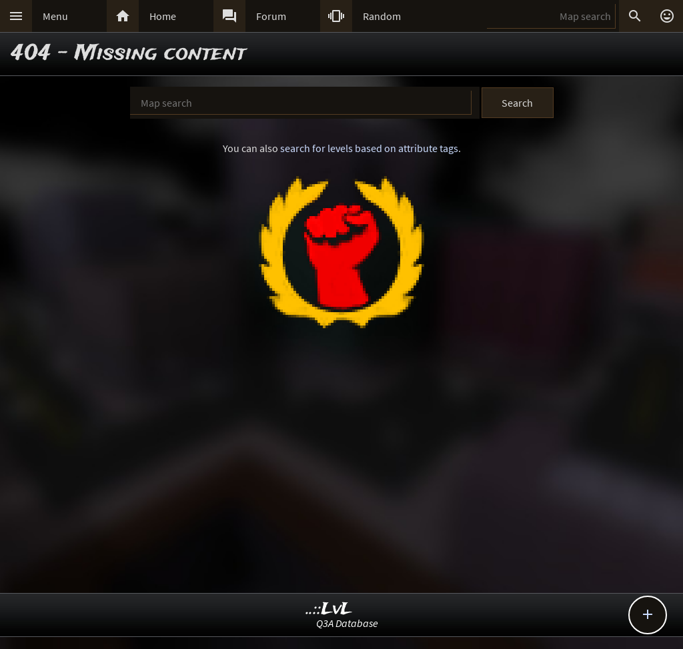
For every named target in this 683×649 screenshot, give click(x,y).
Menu (55, 16)
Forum (271, 16)
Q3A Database (347, 623)
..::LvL (329, 609)
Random (382, 16)
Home (162, 16)
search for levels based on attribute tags (369, 148)
